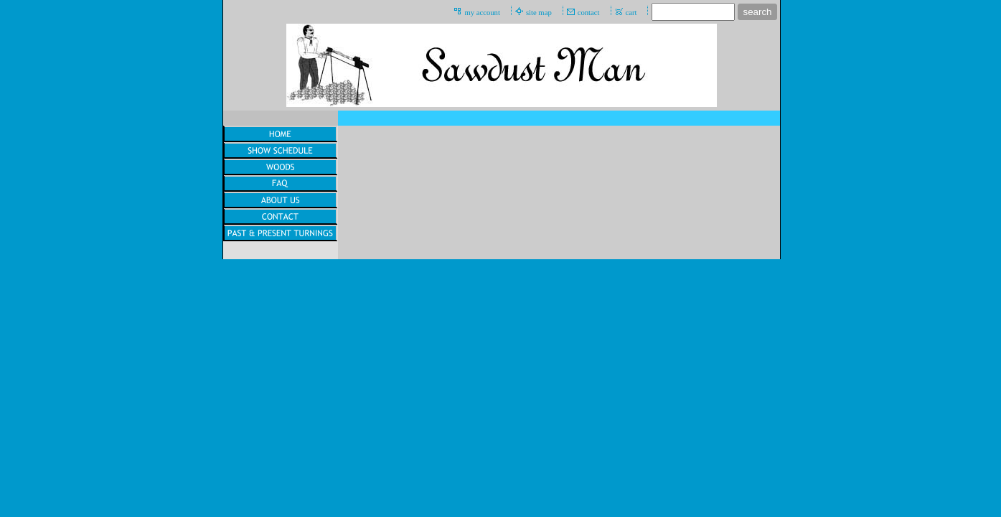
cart (631, 13)
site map (539, 13)
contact (589, 13)
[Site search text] (693, 12)
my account (481, 13)
